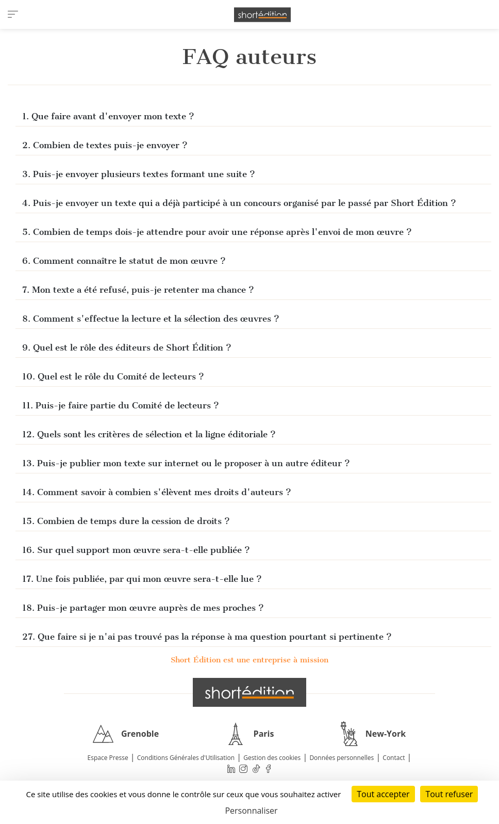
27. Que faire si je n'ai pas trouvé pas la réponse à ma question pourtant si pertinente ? (207, 636)
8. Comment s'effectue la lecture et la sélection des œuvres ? (150, 318)
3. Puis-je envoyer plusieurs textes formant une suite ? (140, 174)
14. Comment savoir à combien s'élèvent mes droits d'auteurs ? (156, 492)
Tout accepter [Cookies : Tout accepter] (383, 794)
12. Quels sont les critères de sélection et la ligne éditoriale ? (150, 434)
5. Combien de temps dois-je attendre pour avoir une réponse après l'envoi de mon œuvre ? (217, 232)
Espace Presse (108, 757)
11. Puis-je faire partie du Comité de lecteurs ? (120, 405)
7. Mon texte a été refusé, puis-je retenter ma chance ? (138, 289)
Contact (393, 757)
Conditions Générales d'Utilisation (186, 757)
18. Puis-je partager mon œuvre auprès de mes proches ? (143, 608)
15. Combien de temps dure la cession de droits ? (126, 521)
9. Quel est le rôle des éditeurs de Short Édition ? (126, 347)
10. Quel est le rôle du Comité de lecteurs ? (114, 376)
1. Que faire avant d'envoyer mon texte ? (108, 116)
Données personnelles (341, 757)
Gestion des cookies (272, 757)
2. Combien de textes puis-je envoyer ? (105, 145)
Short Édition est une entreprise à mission (249, 659)
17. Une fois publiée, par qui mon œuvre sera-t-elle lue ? (143, 579)
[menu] (13, 14)
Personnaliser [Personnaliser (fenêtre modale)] (251, 810)
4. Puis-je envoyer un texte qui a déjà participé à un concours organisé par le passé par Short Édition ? (239, 203)
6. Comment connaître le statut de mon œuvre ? (124, 261)
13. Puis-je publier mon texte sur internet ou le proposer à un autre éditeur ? (186, 463)
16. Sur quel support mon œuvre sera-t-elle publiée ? (136, 550)
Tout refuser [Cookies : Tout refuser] (449, 794)
